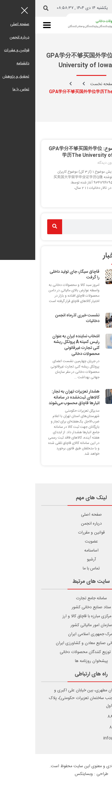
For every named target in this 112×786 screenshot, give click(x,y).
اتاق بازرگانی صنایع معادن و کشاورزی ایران (56, 643)
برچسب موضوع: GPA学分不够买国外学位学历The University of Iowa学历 (56, 152)
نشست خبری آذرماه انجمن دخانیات (42, 318)
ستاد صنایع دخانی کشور (56, 607)
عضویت (56, 541)
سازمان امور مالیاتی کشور (56, 625)
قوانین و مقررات (56, 532)
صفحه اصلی (56, 514)
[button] (11, 8)
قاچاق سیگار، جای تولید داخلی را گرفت (39, 274)
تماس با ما (56, 568)
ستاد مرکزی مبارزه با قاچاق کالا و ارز (56, 616)
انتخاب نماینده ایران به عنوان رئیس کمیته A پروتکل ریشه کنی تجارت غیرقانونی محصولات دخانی (40, 345)
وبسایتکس (48, 774)
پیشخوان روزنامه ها (56, 661)
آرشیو (56, 559)
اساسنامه (56, 550)
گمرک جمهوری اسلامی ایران (56, 634)
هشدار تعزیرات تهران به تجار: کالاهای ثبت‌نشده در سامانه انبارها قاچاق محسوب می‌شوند (38, 397)
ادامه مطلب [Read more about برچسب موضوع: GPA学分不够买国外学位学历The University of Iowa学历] (91, 197)
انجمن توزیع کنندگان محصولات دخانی (56, 652)
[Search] (19, 226)
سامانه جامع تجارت (56, 598)
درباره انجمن (56, 523)
